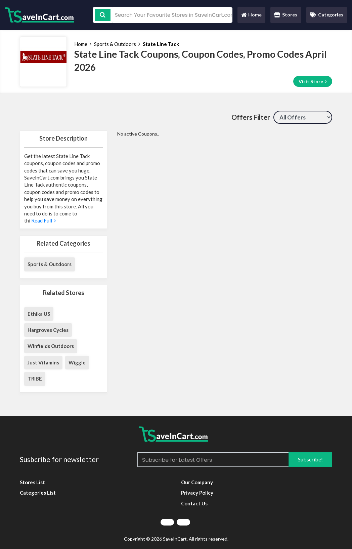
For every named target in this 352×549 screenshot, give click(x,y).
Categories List (38, 493)
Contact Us (194, 503)
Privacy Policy (197, 493)
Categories (326, 14)
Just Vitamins (43, 362)
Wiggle (77, 362)
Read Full (43, 220)
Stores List (32, 482)
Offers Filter (250, 117)
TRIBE (35, 379)
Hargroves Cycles (48, 330)
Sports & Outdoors (115, 44)
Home (251, 16)
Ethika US (39, 314)
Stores (285, 14)
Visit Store (313, 82)
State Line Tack (161, 44)
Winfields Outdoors (51, 346)
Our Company (197, 482)
